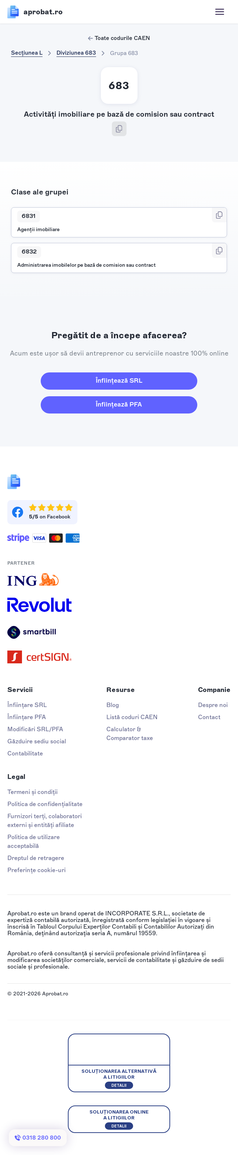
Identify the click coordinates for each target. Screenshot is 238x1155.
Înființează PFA (119, 404)
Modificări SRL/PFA (35, 729)
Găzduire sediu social (36, 741)
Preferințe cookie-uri (36, 870)
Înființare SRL (27, 705)
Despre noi (213, 705)
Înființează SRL (119, 380)
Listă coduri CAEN (132, 717)
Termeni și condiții (32, 791)
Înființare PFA (26, 717)
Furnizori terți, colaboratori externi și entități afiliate (44, 820)
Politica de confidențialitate (45, 804)
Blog (112, 705)
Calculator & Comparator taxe (129, 734)
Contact (209, 717)
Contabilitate (25, 753)
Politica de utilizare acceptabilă (33, 841)
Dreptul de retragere (35, 858)
